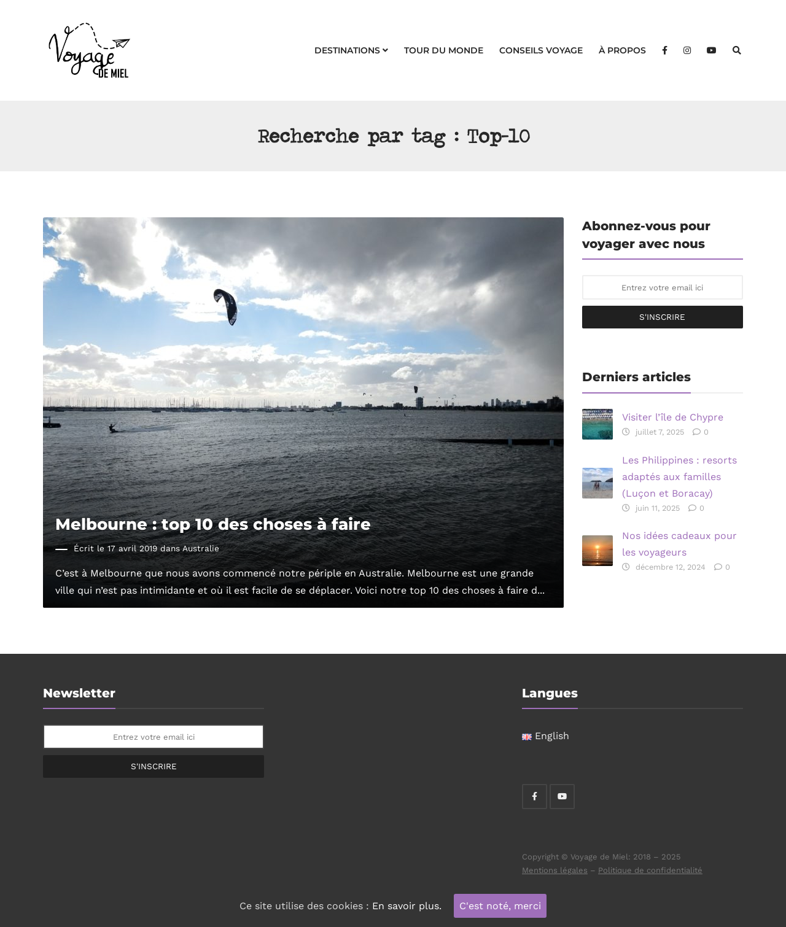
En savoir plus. (407, 906)
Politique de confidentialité (650, 870)
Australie (200, 548)
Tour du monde (443, 50)
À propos (622, 50)
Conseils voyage (541, 50)
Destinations (351, 50)
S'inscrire (662, 317)
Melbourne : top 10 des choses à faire (213, 523)
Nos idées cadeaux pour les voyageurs (679, 544)
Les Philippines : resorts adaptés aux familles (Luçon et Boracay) (679, 476)
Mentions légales (555, 870)
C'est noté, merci (500, 906)
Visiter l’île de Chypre (672, 417)
